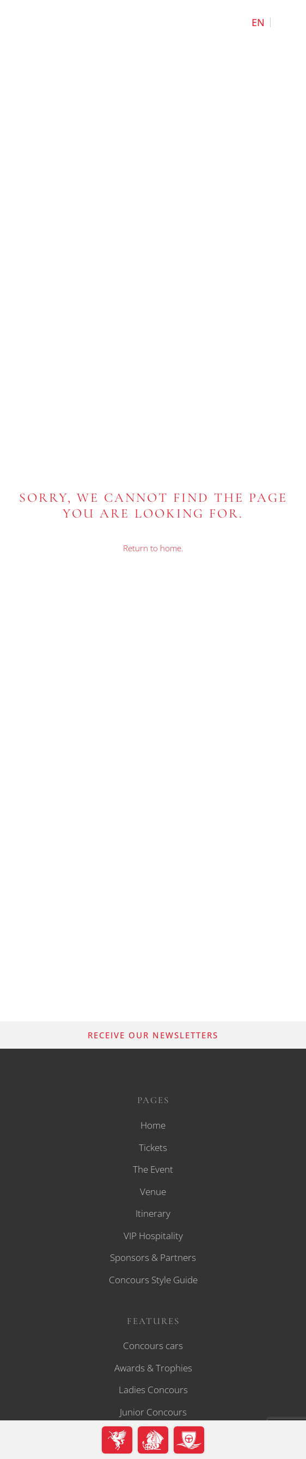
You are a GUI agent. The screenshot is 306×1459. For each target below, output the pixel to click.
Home (153, 1125)
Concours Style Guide (153, 1279)
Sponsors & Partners (153, 1257)
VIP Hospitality (153, 1235)
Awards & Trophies (153, 1368)
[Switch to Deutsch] (283, 22)
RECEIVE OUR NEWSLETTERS (153, 1035)
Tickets (153, 1147)
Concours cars (153, 1345)
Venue (153, 1191)
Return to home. (153, 548)
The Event (153, 1169)
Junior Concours (153, 1412)
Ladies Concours (153, 1389)
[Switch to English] (258, 22)
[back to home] (153, 39)
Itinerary (153, 1213)
